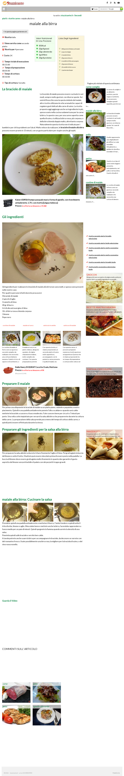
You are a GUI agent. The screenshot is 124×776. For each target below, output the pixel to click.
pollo (35, 684)
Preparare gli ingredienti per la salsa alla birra (35, 429)
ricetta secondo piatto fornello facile (102, 262)
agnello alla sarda (41, 706)
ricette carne (14, 18)
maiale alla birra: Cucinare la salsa (27, 499)
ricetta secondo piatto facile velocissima (103, 243)
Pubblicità (116, 773)
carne (5, 684)
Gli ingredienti (13, 217)
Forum (95, 9)
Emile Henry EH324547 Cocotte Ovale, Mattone (36, 367)
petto (5, 706)
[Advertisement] (27, 15)
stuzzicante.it (67, 15)
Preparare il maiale (16, 383)
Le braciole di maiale (17, 89)
